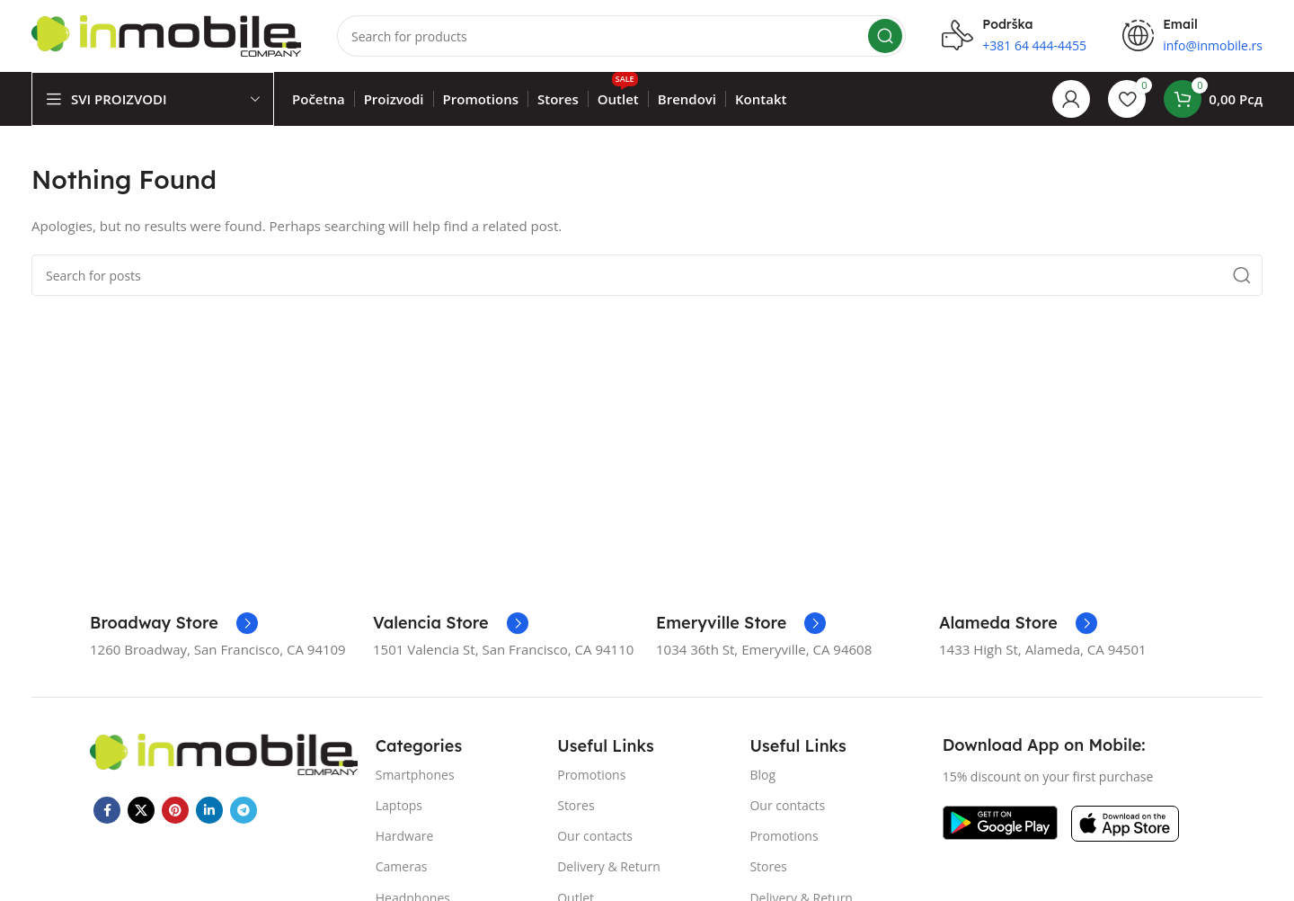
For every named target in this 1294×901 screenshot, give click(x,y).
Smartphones (415, 774)
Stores (575, 805)
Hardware (405, 835)
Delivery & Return (608, 866)
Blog (762, 774)
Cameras (402, 866)
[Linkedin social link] (209, 810)
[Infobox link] (174, 623)
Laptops (399, 805)
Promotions (591, 774)
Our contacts (595, 835)
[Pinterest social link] (175, 810)
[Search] (621, 36)
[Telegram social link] (243, 810)
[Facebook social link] (106, 810)
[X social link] (141, 810)
